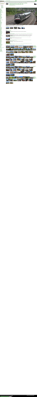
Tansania (0, 43)
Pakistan (0, 34)
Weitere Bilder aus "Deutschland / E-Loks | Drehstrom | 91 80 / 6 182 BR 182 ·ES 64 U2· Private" (34, 47)
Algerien (0, 9)
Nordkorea (1, 33)
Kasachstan (1, 23)
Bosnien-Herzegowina (1, 12)
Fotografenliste (1, 50)
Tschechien (1, 44)
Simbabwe (1, 40)
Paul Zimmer (11, 38)
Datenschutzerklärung (1, 51)
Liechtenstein (1, 27)
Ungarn (0, 46)
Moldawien (1, 30)
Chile (0, 13)
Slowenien (1, 41)
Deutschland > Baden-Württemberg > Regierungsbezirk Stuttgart (34, 78)
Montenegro (1, 31)
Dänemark (1, 14)
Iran (0, 19)
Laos (0, 26)
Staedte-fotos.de (2, 7)
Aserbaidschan (1, 10)
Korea (0, 24)
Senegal (0, 39)
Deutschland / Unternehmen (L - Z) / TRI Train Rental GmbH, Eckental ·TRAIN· (16, 4)
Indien (0, 18)
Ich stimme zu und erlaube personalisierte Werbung (4, 396)
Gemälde (0, 49)
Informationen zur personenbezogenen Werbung (30, 395)
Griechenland (1, 17)
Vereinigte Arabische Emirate (2, 47)
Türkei (0, 45)
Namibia (0, 32)
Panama (0, 35)
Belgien (0, 11)
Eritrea (0, 15)
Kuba (0, 25)
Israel (0, 20)
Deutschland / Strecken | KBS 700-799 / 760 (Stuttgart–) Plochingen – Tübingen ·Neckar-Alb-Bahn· (18, 3)
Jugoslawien (1, 22)
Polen (0, 36)
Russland (0, 37)
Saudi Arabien (1, 38)
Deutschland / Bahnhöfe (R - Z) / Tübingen (25, 33)
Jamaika (0, 21)
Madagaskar (1, 28)
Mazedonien (1, 29)
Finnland (0, 16)
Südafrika (1, 42)
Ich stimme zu (10, 396)
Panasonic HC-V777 (8, 26)
